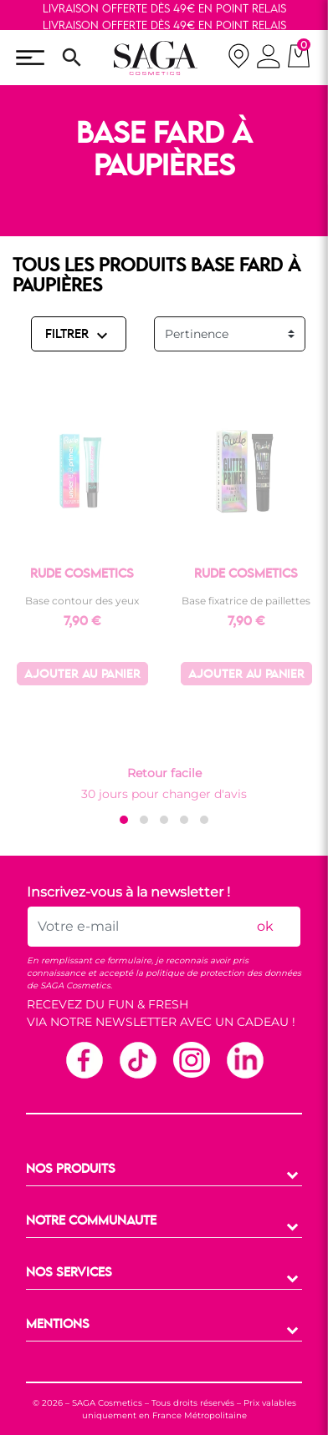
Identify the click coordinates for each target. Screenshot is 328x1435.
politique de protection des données (223, 973)
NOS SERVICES (69, 1273)
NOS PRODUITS (70, 1169)
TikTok (137, 1059)
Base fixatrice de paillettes (246, 600)
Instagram (191, 1059)
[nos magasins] (238, 58)
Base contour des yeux (82, 600)
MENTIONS (58, 1325)
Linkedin (244, 1059)
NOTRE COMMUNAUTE (91, 1221)
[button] (124, 819)
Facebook (84, 1059)
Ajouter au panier (82, 674)
